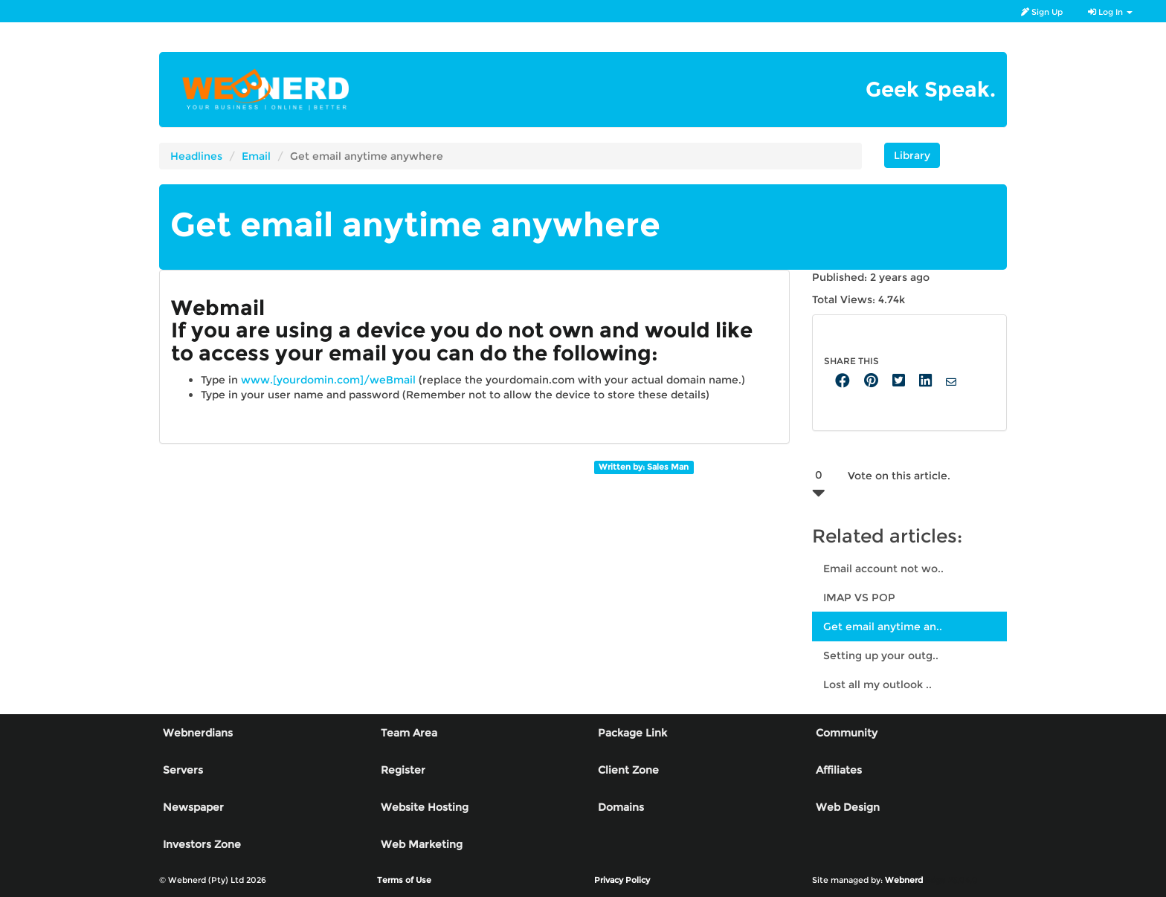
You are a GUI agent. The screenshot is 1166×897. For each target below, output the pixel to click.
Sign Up (1042, 12)
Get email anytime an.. (882, 626)
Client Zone (628, 770)
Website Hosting (424, 807)
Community (846, 732)
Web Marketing (422, 844)
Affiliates (839, 770)
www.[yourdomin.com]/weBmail (328, 379)
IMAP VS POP (859, 597)
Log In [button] (1110, 12)
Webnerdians (198, 732)
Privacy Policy (622, 880)
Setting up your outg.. (880, 655)
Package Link (632, 732)
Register (403, 770)
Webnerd (904, 880)
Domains (621, 807)
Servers (183, 770)
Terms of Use (404, 880)
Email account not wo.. (883, 568)
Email (256, 156)
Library (912, 155)
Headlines (196, 156)
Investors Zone (202, 844)
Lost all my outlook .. (877, 684)
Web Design (848, 807)
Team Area (409, 732)
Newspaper (193, 807)
